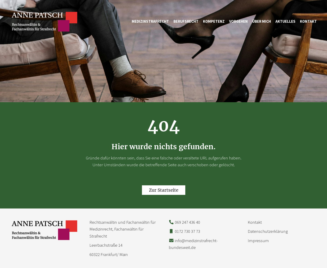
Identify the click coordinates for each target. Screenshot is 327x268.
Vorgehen (238, 21)
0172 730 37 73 (187, 231)
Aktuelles (285, 21)
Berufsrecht (185, 21)
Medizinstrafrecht (150, 21)
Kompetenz (214, 21)
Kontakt (308, 21)
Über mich (261, 21)
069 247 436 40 (187, 222)
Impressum (258, 240)
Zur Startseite (163, 190)
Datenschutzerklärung (268, 231)
